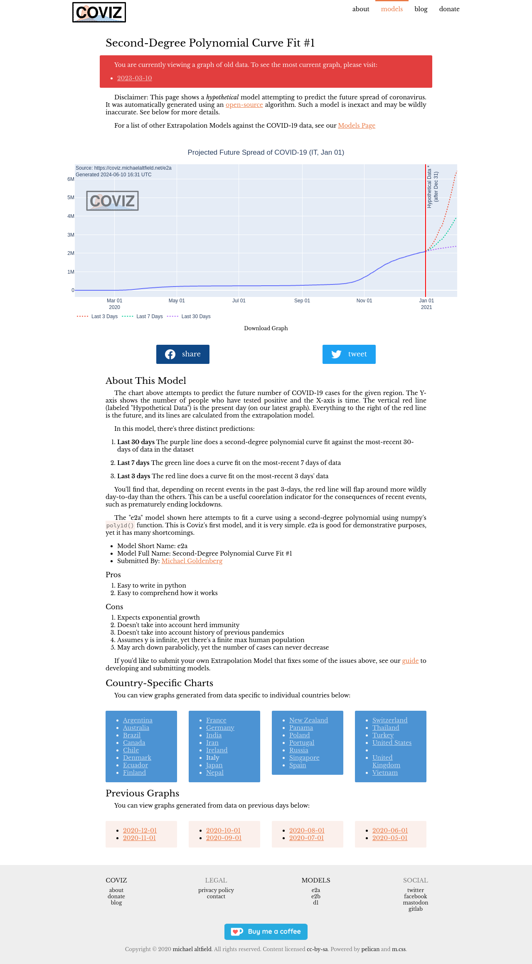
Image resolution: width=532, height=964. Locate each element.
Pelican (370, 949)
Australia (136, 728)
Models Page (356, 125)
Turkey (383, 735)
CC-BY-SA (317, 949)
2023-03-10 (134, 78)
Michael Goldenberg (192, 561)
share (183, 354)
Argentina (138, 720)
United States (392, 742)
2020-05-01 (389, 838)
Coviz (116, 880)
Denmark (137, 757)
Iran (212, 742)
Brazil (131, 735)
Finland (134, 772)
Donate (449, 9)
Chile (131, 750)
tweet (349, 354)
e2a (316, 890)
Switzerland (390, 720)
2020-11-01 (139, 838)
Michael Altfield (191, 949)
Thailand (385, 728)
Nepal (215, 772)
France (216, 720)
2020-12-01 (140, 830)
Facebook (415, 896)
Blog (420, 9)
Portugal (301, 742)
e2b (315, 896)
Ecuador (135, 765)
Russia (298, 750)
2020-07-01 (306, 838)
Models (392, 9)
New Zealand (308, 720)
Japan (214, 765)
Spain (297, 765)
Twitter (415, 890)
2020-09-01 (223, 838)
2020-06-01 (390, 830)
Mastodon (415, 903)
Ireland (217, 750)
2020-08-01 (307, 830)
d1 (315, 903)
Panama (301, 728)
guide (410, 661)
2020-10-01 (223, 830)
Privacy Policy (216, 890)
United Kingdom (386, 761)
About (360, 9)
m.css (399, 949)
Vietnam (385, 772)
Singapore (304, 757)
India (214, 735)
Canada (134, 742)
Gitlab (416, 909)
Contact (216, 896)
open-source (244, 105)
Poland (299, 735)
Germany (220, 728)
